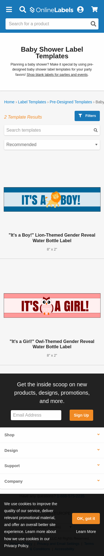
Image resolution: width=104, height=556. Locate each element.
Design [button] (11, 450)
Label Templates (32, 102)
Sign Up (81, 415)
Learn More (86, 531)
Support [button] (12, 466)
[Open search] (93, 24)
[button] (9, 9)
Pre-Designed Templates (71, 102)
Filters (87, 116)
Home (9, 102)
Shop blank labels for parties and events (57, 75)
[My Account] (80, 9)
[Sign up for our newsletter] (36, 415)
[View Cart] (94, 9)
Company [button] (13, 481)
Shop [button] (9, 435)
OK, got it (86, 518)
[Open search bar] (23, 9)
